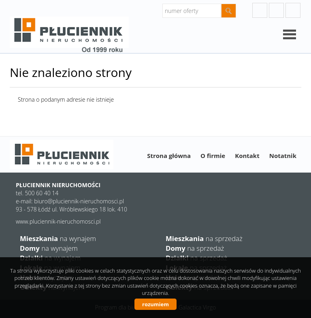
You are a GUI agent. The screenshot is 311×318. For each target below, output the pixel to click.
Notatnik (282, 156)
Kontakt (247, 156)
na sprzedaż (204, 238)
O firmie (212, 156)
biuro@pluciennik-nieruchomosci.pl (79, 201)
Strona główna (169, 156)
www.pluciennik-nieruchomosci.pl (58, 221)
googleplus (259, 10)
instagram (276, 10)
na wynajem (58, 238)
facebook (292, 10)
